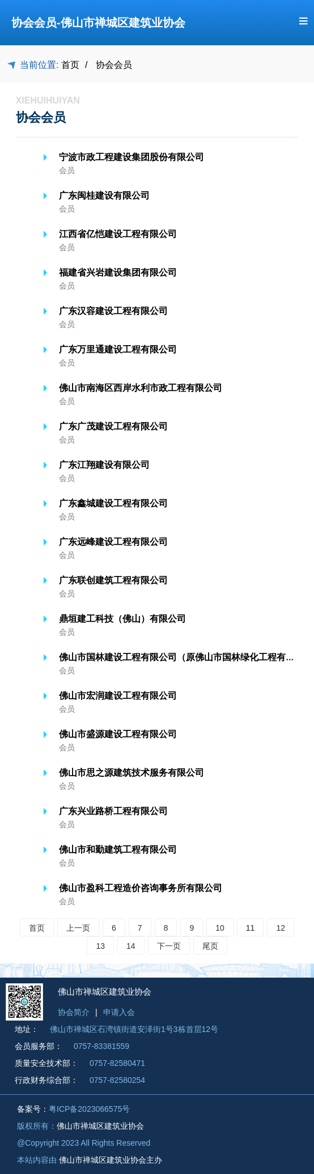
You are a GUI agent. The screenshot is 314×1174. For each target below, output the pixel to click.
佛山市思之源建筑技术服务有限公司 (131, 772)
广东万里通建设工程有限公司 (118, 349)
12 (280, 927)
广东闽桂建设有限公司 (104, 195)
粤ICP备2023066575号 (89, 1108)
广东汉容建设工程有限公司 (113, 311)
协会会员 (114, 65)
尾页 (210, 946)
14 (130, 946)
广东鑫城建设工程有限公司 (113, 503)
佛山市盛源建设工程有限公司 (118, 734)
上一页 (78, 927)
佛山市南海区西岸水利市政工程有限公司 (140, 388)
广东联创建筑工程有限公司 (113, 580)
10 (219, 927)
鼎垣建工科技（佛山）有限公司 (122, 618)
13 (100, 946)
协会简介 (74, 1012)
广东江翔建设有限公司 (104, 465)
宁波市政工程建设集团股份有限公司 (131, 157)
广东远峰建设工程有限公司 (113, 542)
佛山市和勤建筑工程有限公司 (118, 849)
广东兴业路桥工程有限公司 (113, 811)
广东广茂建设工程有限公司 (113, 426)
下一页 (169, 946)
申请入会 (119, 1012)
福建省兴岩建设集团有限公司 (118, 272)
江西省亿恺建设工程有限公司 (118, 234)
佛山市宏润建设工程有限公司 (118, 695)
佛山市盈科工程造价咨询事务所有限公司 (140, 888)
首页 (70, 65)
